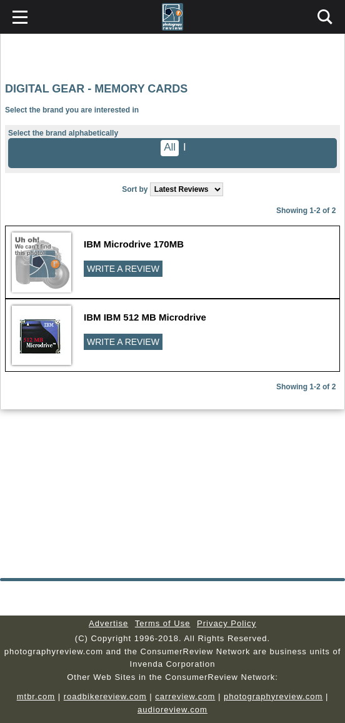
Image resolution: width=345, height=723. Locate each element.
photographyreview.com (273, 696)
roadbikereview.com (105, 696)
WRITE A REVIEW (123, 269)
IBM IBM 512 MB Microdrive (145, 317)
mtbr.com (36, 696)
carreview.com (185, 696)
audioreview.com (173, 709)
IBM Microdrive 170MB (134, 244)
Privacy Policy (226, 623)
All (170, 147)
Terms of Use (163, 623)
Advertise (108, 623)
